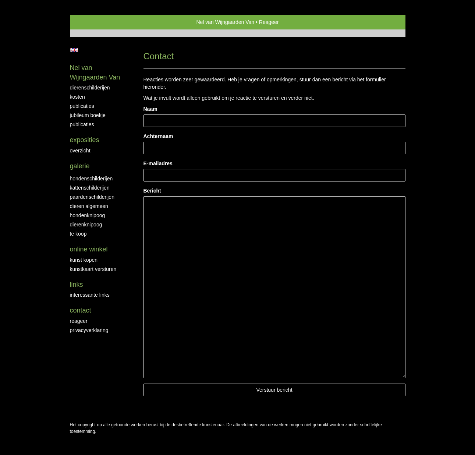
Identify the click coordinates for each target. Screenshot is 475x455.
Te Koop (78, 234)
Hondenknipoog (87, 215)
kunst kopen (84, 260)
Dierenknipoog (86, 225)
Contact (80, 310)
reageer (79, 321)
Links (76, 284)
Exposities (84, 140)
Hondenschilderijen (91, 178)
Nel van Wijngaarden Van (225, 22)
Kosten (77, 97)
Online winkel (89, 249)
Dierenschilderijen (90, 88)
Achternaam (158, 136)
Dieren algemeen (89, 206)
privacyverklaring (89, 330)
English (74, 50)
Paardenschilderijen (92, 197)
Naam (150, 109)
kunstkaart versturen (93, 269)
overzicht (80, 151)
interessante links (90, 295)
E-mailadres (158, 163)
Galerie (80, 166)
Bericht (152, 191)
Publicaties (82, 106)
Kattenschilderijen (90, 188)
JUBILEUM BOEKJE (88, 115)
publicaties (82, 124)
